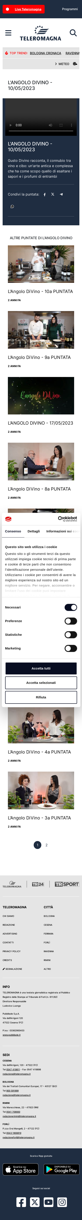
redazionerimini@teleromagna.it (19, 1116)
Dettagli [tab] (34, 531)
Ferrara (48, 933)
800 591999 (12, 1090)
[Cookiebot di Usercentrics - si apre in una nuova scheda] (58, 519)
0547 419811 (13, 1069)
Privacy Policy (12, 951)
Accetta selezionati (41, 683)
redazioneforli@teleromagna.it (19, 1137)
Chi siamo (8, 916)
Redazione (9, 924)
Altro (47, 969)
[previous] (37, 845)
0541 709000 (13, 1111)
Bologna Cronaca (45, 53)
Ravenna (49, 951)
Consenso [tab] (13, 531)
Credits (7, 960)
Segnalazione (12, 969)
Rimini (47, 960)
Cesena (48, 924)
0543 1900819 (13, 1133)
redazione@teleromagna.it (17, 1074)
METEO (66, 64)
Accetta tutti (41, 668)
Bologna (49, 916)
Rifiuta (41, 697)
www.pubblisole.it (12, 1034)
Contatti (8, 942)
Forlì (47, 942)
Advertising (10, 933)
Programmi (70, 9)
